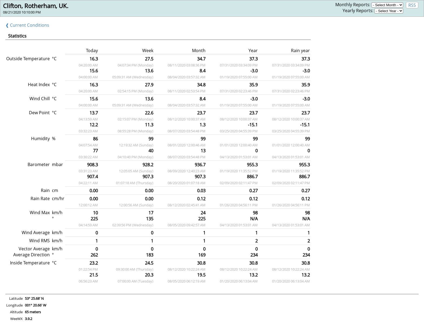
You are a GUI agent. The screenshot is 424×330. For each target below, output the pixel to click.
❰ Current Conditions (27, 25)
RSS (412, 5)
